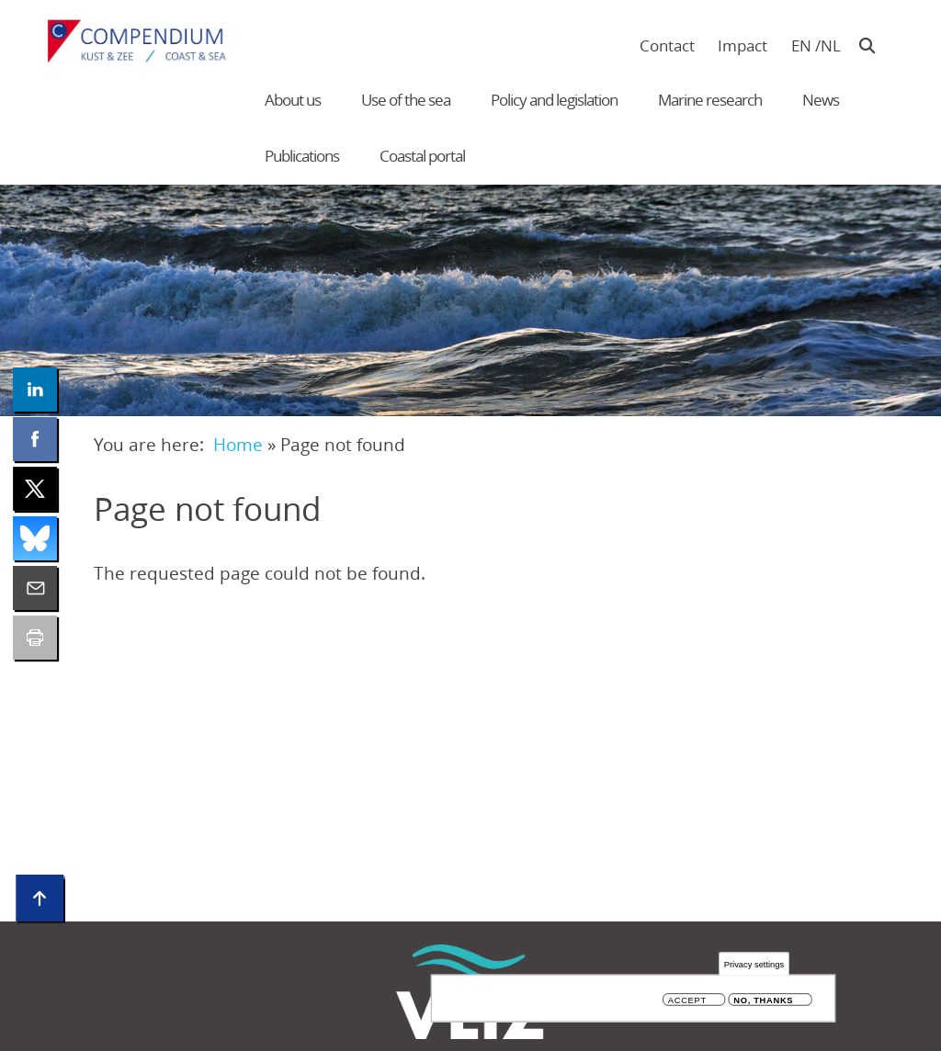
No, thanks (763, 1001)
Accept (687, 1001)
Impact (742, 45)
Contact (667, 45)
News (820, 99)
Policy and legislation (554, 99)
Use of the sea (405, 99)
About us (293, 99)
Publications (302, 155)
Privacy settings (754, 965)
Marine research (710, 99)
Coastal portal (422, 155)
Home (238, 444)
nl (830, 45)
